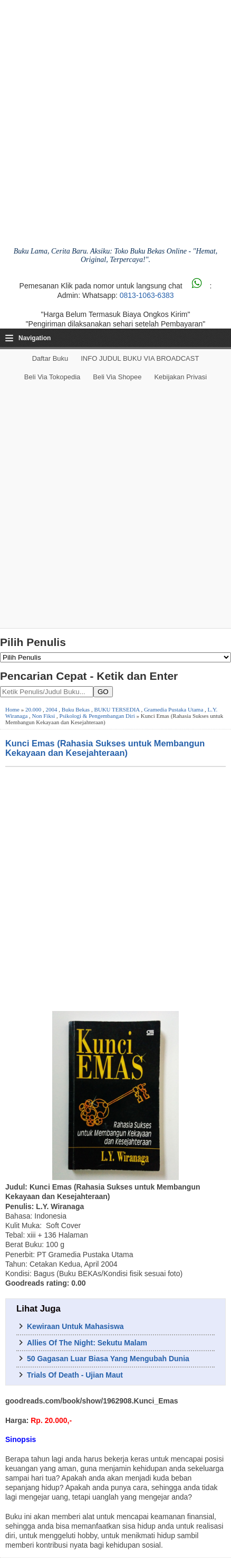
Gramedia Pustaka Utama (173, 709)
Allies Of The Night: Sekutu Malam (87, 1343)
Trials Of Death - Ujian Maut (75, 1375)
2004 (51, 709)
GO (103, 692)
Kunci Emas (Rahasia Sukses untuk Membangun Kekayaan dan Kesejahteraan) (105, 747)
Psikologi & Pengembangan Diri (97, 716)
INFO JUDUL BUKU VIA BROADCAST (140, 358)
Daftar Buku (50, 358)
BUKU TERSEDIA (116, 709)
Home (12, 709)
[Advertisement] (115, 507)
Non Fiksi (43, 716)
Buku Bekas (76, 709)
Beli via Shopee (117, 377)
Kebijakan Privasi (180, 377)
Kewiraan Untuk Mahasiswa (75, 1326)
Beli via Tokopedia (52, 377)
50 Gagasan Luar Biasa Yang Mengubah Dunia (108, 1358)
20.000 (33, 709)
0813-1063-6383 (147, 295)
